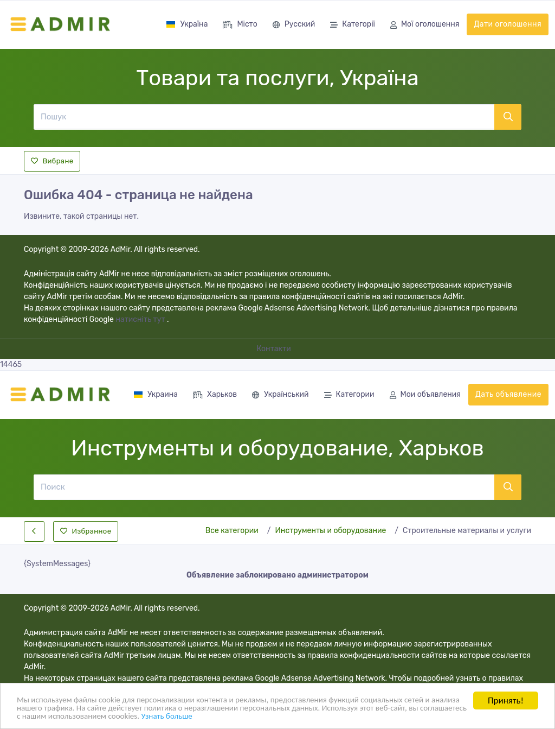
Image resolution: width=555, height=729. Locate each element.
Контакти (275, 348)
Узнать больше (309, 718)
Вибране (52, 161)
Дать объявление (508, 394)
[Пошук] (264, 116)
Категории (349, 395)
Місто (240, 25)
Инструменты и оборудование (330, 530)
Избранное (85, 531)
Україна (187, 24)
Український (280, 395)
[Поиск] (264, 486)
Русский (294, 25)
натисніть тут (141, 319)
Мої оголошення (424, 25)
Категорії (352, 25)
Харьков (215, 395)
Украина (155, 394)
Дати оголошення (507, 24)
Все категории (232, 530)
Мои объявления (425, 395)
